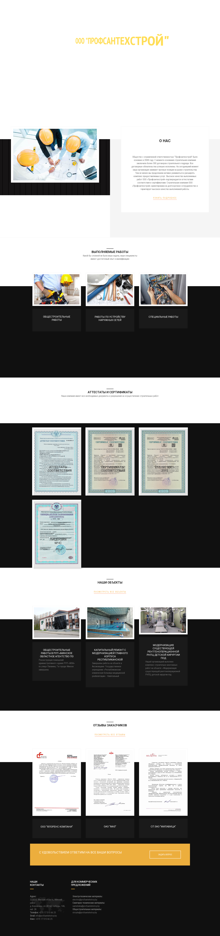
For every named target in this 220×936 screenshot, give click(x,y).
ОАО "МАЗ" (110, 826)
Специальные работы (163, 316)
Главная (36, 6)
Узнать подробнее (165, 198)
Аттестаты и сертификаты (98, 6)
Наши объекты (126, 6)
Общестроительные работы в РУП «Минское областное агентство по (57, 653)
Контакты (156, 6)
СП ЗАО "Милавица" (163, 826)
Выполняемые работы (67, 6)
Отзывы (142, 6)
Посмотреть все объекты (110, 592)
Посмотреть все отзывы (110, 734)
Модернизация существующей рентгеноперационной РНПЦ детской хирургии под (163, 652)
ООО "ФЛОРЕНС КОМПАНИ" (57, 826)
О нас (48, 6)
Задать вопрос (165, 854)
